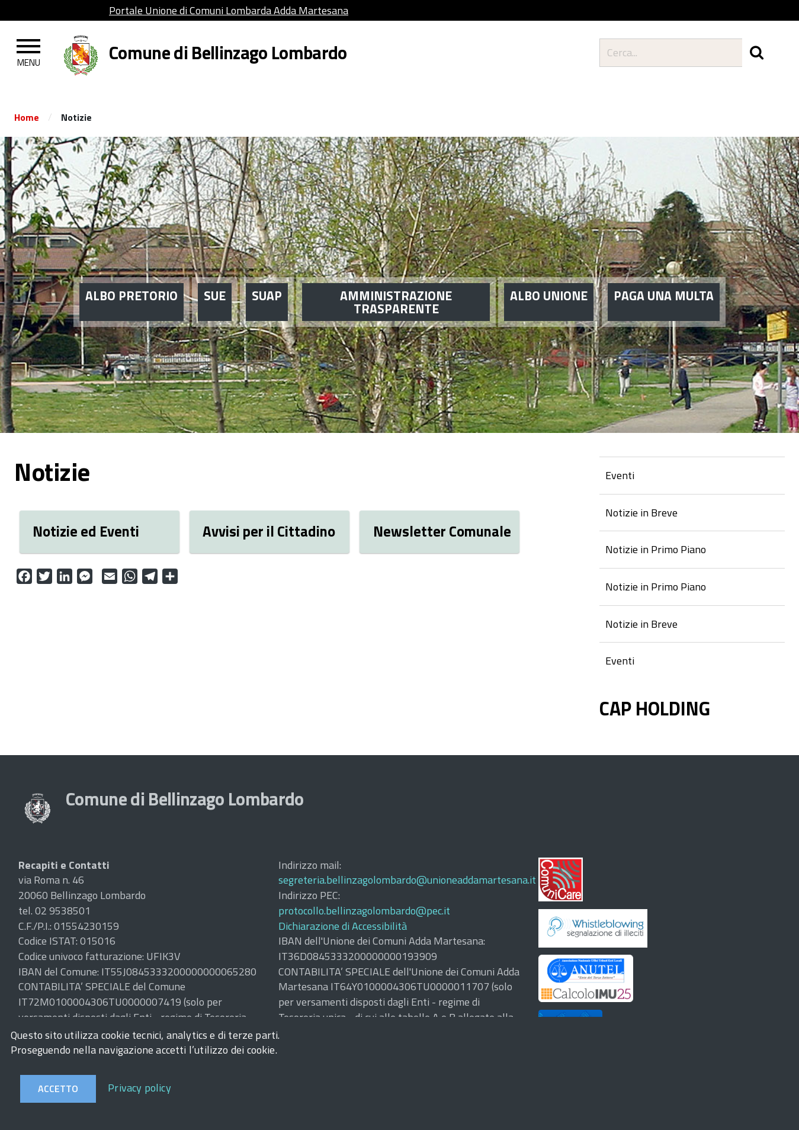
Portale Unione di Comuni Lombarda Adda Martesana (228, 10)
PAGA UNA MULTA (664, 278)
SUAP (267, 278)
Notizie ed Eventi (86, 531)
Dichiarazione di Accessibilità (342, 926)
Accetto (58, 1088)
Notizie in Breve (641, 513)
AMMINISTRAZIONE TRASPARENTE (396, 285)
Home (26, 117)
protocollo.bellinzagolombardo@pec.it (364, 911)
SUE (215, 278)
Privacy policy (139, 1088)
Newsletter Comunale (442, 531)
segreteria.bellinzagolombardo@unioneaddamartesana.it (407, 880)
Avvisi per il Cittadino (269, 531)
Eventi (619, 475)
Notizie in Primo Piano (655, 549)
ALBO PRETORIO (131, 278)
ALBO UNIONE (549, 278)
